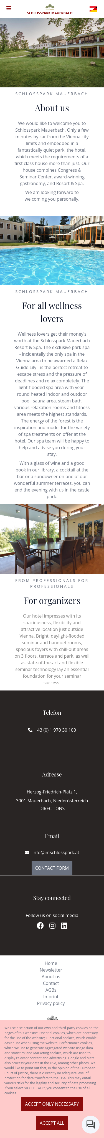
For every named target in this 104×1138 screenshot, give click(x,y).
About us (51, 977)
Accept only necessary (52, 1104)
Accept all (52, 1123)
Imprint (51, 997)
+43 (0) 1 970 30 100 (55, 730)
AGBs (51, 990)
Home (51, 963)
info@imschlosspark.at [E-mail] (52, 852)
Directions (52, 808)
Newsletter (51, 970)
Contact (51, 983)
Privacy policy (51, 1003)
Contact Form (52, 868)
